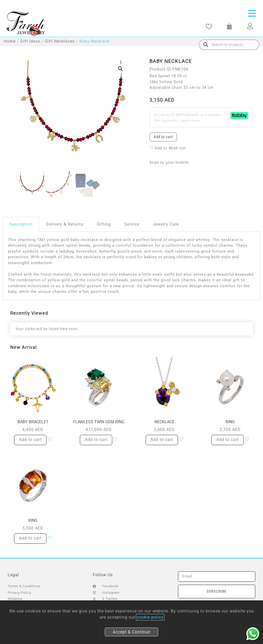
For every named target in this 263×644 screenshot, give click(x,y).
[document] (131, 322)
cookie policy (150, 617)
